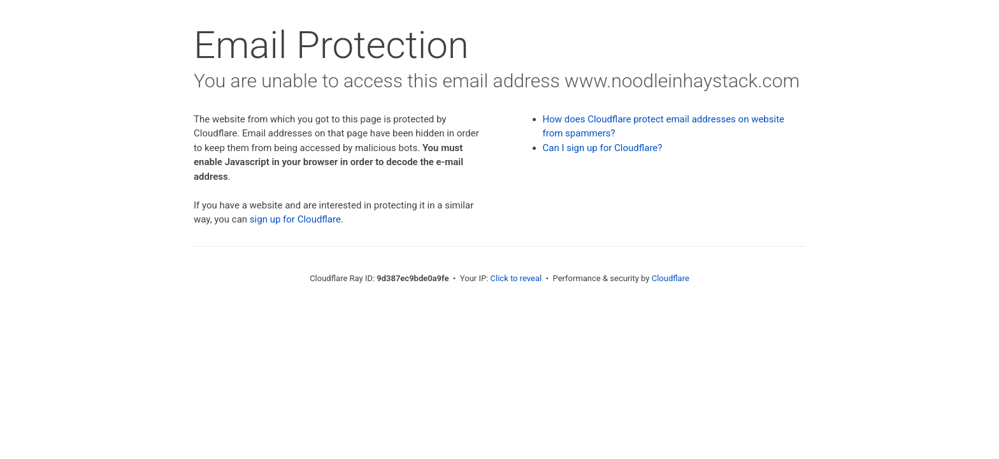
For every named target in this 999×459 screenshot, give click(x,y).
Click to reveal (516, 278)
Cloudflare (670, 278)
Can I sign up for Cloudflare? (603, 148)
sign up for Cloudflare (295, 219)
